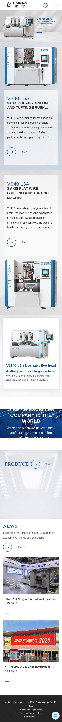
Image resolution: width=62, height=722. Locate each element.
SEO (31, 706)
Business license (31, 716)
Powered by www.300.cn (31, 709)
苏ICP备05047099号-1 (31, 713)
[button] (29, 38)
